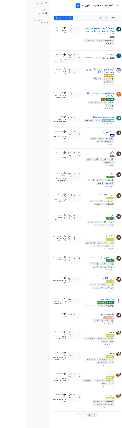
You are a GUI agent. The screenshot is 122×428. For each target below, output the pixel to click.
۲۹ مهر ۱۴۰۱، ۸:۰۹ (83, 123)
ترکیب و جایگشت (81, 195)
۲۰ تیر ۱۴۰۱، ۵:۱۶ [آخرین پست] (32, 299)
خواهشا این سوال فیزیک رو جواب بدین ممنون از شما (74, 70)
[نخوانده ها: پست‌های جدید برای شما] (110, 7)
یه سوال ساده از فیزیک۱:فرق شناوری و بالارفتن (73, 94)
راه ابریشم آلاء (83, 75)
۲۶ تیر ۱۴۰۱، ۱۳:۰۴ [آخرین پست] (32, 278)
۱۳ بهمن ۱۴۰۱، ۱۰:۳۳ (65, 58)
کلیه (87, 174)
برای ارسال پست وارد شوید (37, 17)
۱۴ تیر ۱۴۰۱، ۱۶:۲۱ (83, 324)
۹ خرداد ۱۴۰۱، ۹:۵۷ (82, 407)
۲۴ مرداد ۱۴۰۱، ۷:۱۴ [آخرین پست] (34, 133)
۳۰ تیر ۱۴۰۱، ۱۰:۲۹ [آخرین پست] (32, 236)
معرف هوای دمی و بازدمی (77, 257)
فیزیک (86, 37)
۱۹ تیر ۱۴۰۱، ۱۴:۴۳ (64, 305)
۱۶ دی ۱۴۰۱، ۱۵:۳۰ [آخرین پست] (32, 93)
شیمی (86, 135)
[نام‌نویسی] (12, 13)
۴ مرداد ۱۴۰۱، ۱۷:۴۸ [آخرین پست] (35, 174)
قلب (87, 215)
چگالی (86, 153)
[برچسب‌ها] (110, 17)
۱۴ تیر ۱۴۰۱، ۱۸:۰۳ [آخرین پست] (32, 314)
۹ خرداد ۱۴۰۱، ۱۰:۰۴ (82, 345)
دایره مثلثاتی (83, 278)
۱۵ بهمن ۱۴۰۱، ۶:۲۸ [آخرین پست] (35, 55)
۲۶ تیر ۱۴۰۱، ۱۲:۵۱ (83, 291)
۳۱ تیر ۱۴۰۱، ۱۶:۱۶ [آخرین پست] (32, 215)
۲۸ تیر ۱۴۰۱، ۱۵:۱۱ (83, 270)
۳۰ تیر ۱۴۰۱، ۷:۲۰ (83, 249)
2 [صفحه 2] (58, 415)
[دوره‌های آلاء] (110, 26)
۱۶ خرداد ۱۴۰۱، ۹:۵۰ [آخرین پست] (34, 354)
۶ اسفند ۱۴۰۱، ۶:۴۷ (82, 46)
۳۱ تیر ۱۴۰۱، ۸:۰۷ (83, 228)
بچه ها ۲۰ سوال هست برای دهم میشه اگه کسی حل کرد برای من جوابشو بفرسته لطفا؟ (74, 31)
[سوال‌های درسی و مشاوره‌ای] (110, 22)
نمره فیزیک (84, 55)
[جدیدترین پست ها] (110, 12)
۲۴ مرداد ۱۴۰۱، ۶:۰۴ (82, 144)
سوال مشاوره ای (82, 120)
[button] (110, 36)
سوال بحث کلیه (82, 299)
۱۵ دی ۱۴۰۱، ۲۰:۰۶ (83, 108)
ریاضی (86, 332)
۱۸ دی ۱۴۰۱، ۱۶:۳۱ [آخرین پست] (32, 69)
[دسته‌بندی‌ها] (110, 3)
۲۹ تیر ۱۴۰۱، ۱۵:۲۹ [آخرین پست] (32, 257)
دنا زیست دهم (82, 314)
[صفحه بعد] (53, 415)
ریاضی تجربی (84, 198)
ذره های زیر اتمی (81, 132)
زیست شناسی (84, 177)
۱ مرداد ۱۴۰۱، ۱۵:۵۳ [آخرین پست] (35, 195)
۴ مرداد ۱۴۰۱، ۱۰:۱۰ (83, 186)
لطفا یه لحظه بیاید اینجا (78, 117)
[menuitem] (12, 3)
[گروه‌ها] (110, 31)
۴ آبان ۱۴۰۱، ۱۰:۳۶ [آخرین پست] (32, 117)
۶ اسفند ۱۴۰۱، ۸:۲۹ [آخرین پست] (32, 28)
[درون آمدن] (12, 3)
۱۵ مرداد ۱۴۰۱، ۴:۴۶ (82, 165)
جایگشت (84, 236)
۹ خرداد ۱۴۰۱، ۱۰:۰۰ (82, 386)
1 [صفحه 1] (63, 415)
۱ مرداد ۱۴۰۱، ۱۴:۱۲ (83, 207)
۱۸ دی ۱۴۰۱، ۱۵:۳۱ (83, 85)
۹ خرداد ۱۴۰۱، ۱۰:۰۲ (82, 365)
